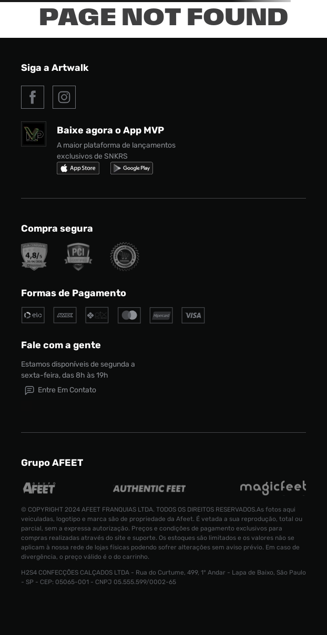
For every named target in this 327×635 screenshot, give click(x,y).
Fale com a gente (61, 345)
